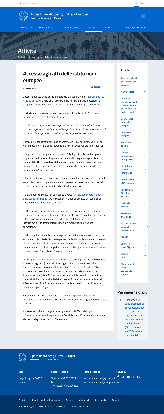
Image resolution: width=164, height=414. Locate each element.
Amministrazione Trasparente (46, 400)
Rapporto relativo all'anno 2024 (44, 259)
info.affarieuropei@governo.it (100, 378)
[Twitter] (123, 377)
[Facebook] (118, 377)
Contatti (22, 400)
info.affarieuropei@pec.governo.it (102, 382)
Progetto (116, 400)
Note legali (84, 400)
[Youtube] (128, 377)
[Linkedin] (138, 377)
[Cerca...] (142, 15)
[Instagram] (133, 377)
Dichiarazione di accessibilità (53, 406)
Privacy (69, 400)
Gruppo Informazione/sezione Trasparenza (58, 313)
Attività (21, 57)
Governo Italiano (27, 3)
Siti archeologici (26, 406)
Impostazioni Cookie (81, 406)
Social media (100, 400)
